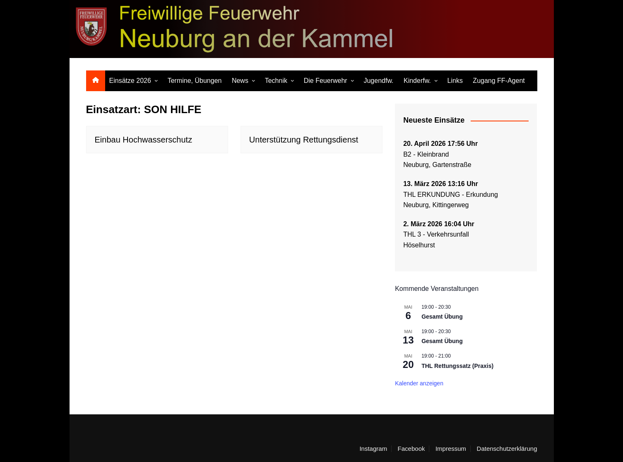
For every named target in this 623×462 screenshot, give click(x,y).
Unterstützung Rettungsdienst (303, 139)
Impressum (450, 448)
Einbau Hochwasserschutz (143, 139)
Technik (276, 80)
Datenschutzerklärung (507, 448)
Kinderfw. (417, 80)
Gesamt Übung (442, 316)
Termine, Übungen (195, 80)
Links (455, 80)
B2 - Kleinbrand (426, 154)
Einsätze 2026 (130, 80)
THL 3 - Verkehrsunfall (436, 234)
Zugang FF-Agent (498, 80)
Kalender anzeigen (419, 383)
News (240, 80)
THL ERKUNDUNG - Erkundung (451, 194)
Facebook (411, 448)
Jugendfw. (378, 80)
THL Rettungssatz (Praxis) (457, 366)
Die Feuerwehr (325, 80)
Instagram (373, 448)
